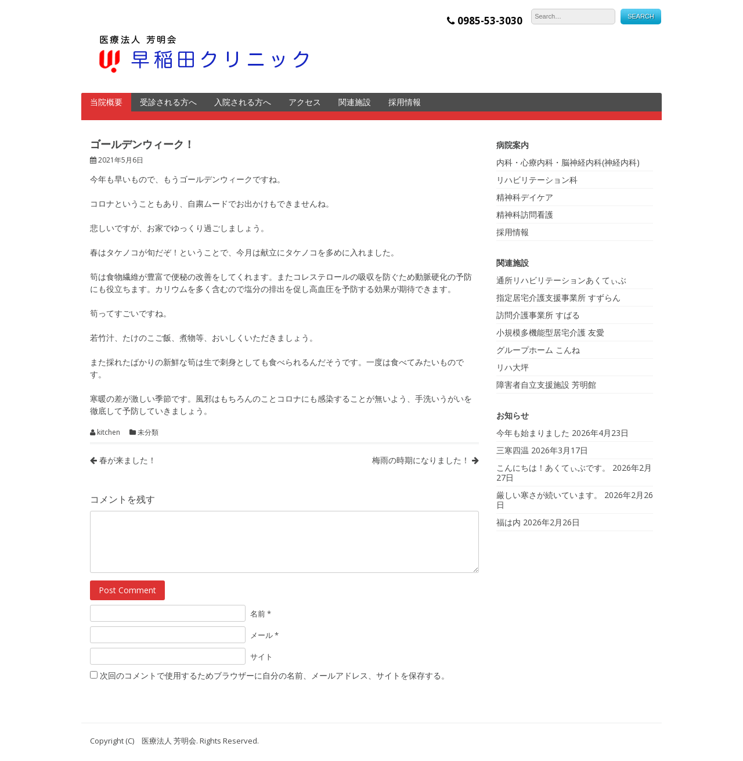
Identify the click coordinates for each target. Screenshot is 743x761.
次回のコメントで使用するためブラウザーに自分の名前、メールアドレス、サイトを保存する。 (274, 675)
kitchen (108, 432)
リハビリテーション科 (537, 179)
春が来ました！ (123, 460)
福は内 (508, 522)
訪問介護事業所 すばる (538, 314)
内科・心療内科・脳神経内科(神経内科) (568, 162)
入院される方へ (242, 101)
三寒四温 (512, 450)
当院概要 (106, 101)
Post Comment (127, 590)
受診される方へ (168, 101)
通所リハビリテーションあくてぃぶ (561, 280)
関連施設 (354, 101)
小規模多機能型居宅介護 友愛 (550, 332)
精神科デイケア (524, 197)
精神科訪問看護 (524, 214)
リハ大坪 (512, 367)
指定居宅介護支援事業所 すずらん (558, 297)
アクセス (304, 101)
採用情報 (404, 101)
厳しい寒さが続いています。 (549, 494)
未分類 (148, 432)
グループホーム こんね (538, 349)
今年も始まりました (532, 432)
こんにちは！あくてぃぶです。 (553, 467)
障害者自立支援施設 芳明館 (546, 384)
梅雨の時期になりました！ (425, 460)
